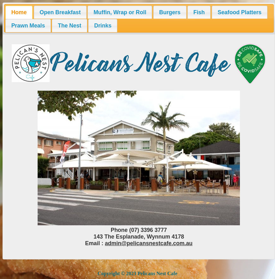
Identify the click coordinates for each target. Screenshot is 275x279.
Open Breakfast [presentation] (60, 12)
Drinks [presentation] (103, 25)
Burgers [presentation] (169, 12)
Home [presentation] (19, 12)
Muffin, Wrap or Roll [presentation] (120, 12)
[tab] (19, 12)
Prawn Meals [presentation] (28, 25)
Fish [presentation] (199, 12)
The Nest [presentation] (69, 25)
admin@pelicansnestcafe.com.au (148, 243)
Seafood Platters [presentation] (240, 12)
